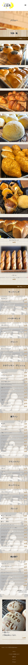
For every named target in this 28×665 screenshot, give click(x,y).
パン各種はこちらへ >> (22, 38)
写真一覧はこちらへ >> (22, 286)
